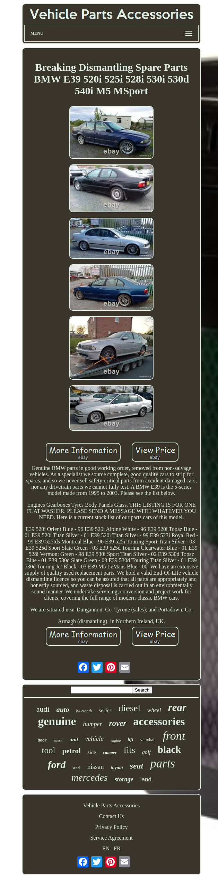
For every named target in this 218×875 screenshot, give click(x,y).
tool (48, 750)
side (92, 752)
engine (116, 740)
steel (76, 767)
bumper (92, 724)
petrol (71, 751)
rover (117, 723)
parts (162, 763)
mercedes (89, 777)
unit (73, 739)
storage (124, 779)
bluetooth (83, 711)
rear (177, 707)
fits (129, 750)
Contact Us (111, 816)
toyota (117, 767)
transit (58, 741)
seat (136, 765)
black (169, 749)
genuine (57, 721)
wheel (154, 710)
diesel (129, 708)
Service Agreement (111, 838)
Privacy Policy (111, 827)
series (105, 710)
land (145, 779)
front (174, 735)
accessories (159, 721)
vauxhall (148, 739)
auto (62, 709)
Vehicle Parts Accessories (111, 805)
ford (57, 764)
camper (110, 752)
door (42, 740)
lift (130, 739)
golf (146, 752)
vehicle (94, 738)
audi (43, 709)
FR (117, 848)
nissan (95, 766)
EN (106, 848)
